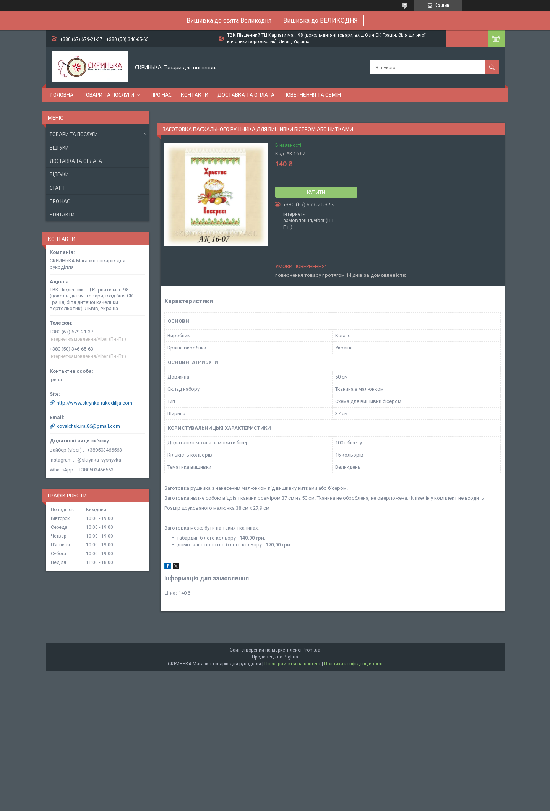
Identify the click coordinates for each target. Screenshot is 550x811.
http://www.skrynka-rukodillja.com (94, 403)
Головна (61, 94)
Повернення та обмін (312, 94)
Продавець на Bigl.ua (275, 657)
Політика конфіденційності (353, 663)
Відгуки (59, 148)
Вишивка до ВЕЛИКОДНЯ (320, 20)
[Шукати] (492, 67)
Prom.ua (311, 650)
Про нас (161, 94)
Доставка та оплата (245, 94)
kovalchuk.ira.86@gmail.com (88, 426)
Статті (57, 188)
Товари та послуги (108, 94)
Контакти (194, 94)
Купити (316, 192)
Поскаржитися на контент (292, 663)
